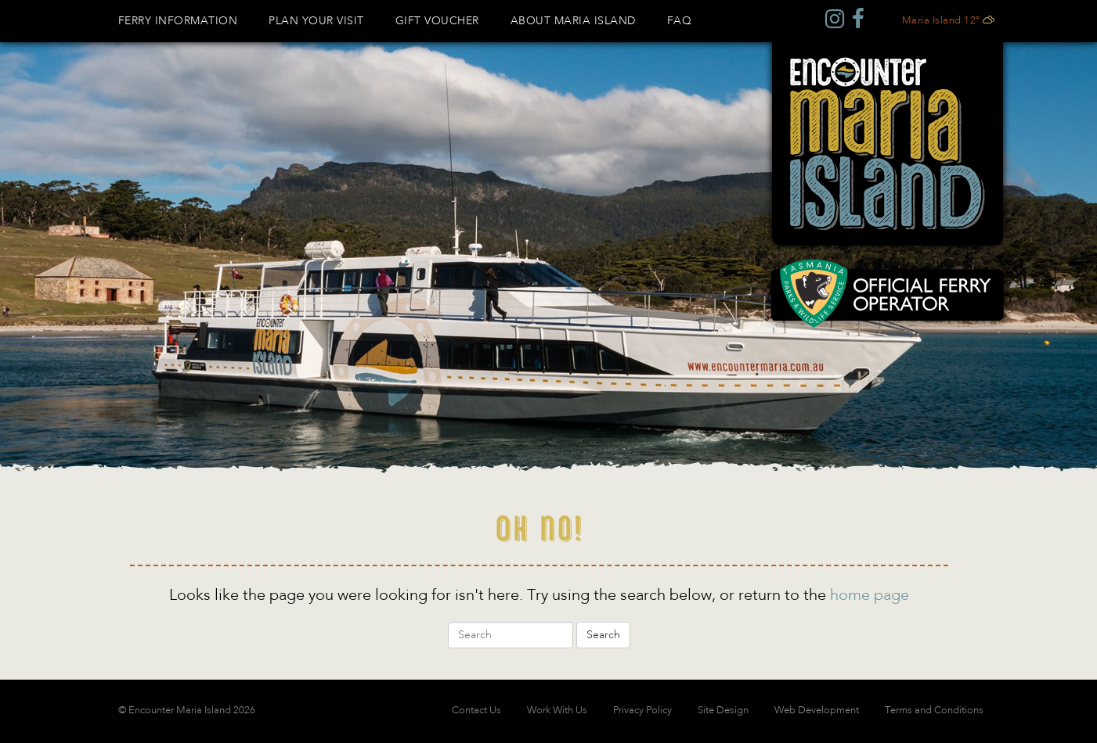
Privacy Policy (642, 710)
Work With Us (557, 710)
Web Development (816, 710)
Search (603, 635)
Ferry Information (178, 21)
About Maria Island (573, 21)
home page (869, 596)
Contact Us (476, 710)
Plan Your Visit (316, 21)
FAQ (679, 21)
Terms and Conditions (934, 710)
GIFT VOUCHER (437, 21)
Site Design (723, 710)
